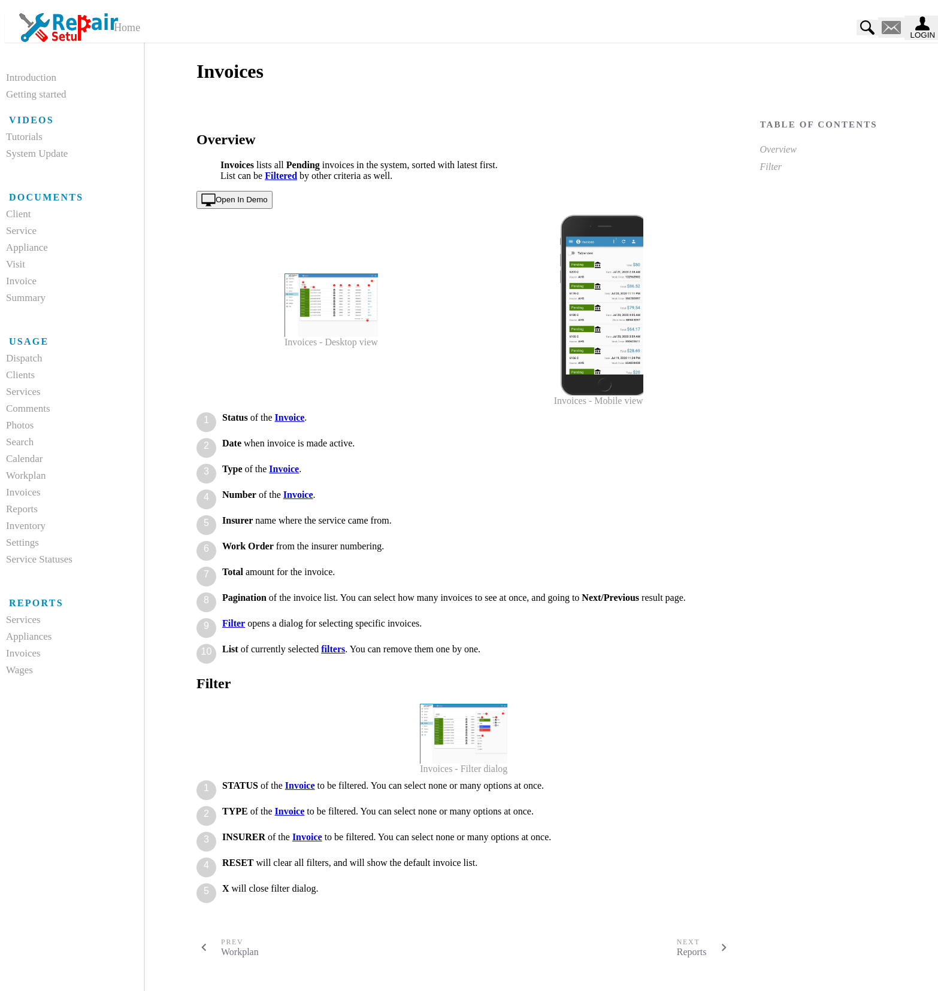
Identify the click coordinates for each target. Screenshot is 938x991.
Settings (22, 542)
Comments (28, 408)
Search (20, 442)
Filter (771, 167)
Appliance (27, 247)
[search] (867, 27)
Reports (22, 509)
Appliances (29, 636)
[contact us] (891, 27)
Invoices (23, 492)
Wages (19, 670)
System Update (37, 153)
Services (23, 391)
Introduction (31, 77)
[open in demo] (234, 200)
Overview (778, 149)
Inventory (26, 525)
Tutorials (24, 136)
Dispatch (24, 358)
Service (21, 230)
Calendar (24, 458)
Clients (20, 375)
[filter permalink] (190, 684)
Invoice (21, 281)
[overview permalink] (190, 140)
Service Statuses (39, 559)
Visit (15, 264)
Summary (26, 297)
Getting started (36, 94)
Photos (20, 425)
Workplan (26, 475)
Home (127, 28)
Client (18, 214)
